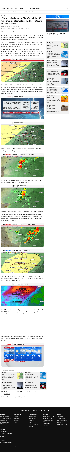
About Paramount (4, 431)
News (9, 12)
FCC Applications (47, 423)
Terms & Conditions (33, 424)
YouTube (16, 416)
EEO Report (45, 425)
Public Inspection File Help (48, 421)
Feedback (2, 440)
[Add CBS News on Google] (8, 31)
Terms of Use (60, 422)
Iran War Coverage (4, 416)
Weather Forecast (9, 392)
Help (1, 438)
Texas (3, 12)
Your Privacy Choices (62, 420)
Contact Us (31, 420)
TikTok (15, 422)
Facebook (16, 418)
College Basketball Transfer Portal (4, 423)
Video (26, 12)
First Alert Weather (20, 392)
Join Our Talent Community (3, 436)
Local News (10, 8)
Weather (15, 12)
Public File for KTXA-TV (48, 418)
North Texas (30, 392)
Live (16, 8)
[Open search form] (67, 8)
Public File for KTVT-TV (48, 416)
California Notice (61, 418)
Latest (3, 8)
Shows (22, 8)
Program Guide (32, 418)
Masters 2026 (3, 420)
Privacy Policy (60, 416)
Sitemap (31, 426)
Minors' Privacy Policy (62, 424)
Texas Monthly (32, 12)
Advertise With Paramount (6, 433)
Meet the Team (32, 416)
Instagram (16, 420)
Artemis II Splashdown (5, 418)
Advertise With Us (33, 422)
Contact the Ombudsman (6, 442)
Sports (21, 12)
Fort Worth (7, 394)
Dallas (37, 392)
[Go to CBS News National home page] (35, 8)
